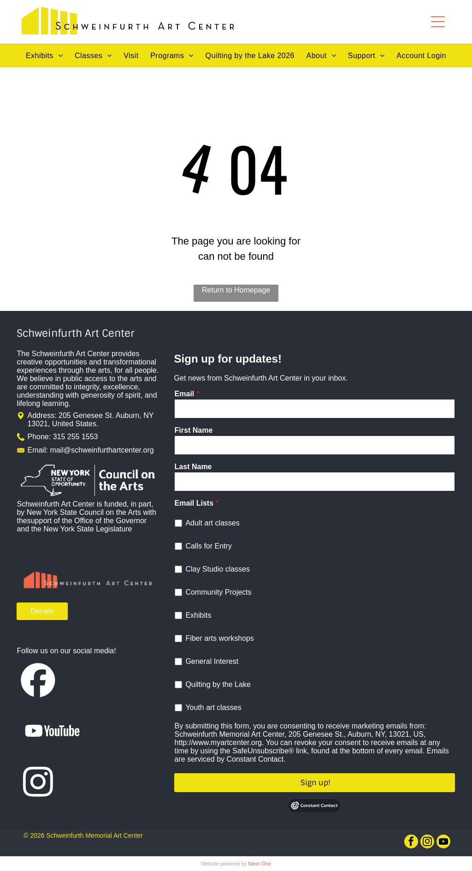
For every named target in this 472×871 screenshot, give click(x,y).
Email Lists (194, 503)
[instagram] (427, 843)
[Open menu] (438, 22)
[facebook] (411, 843)
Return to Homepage (236, 290)
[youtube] (443, 843)
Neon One (259, 863)
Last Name (193, 467)
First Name (194, 430)
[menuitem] (44, 56)
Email (185, 394)
